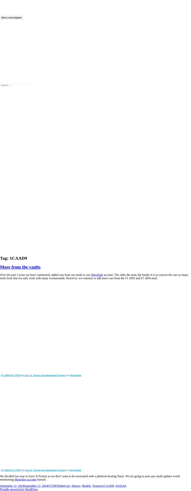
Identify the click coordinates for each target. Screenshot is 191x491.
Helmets (12, 167)
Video (11, 221)
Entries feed (14, 243)
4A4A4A (120, 485)
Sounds (11, 200)
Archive (12, 65)
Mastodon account (25, 479)
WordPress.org (16, 250)
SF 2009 (12, 194)
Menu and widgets (11, 17)
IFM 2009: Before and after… (47, 111)
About (11, 62)
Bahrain (12, 140)
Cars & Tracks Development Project (44, 375)
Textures (12, 207)
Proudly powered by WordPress (19, 489)
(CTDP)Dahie (15, 104)
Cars (10, 150)
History (11, 170)
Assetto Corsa (15, 137)
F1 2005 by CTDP (11, 375)
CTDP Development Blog (15, 4)
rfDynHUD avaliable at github (44, 101)
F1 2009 (12, 164)
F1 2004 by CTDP (11, 470)
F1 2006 (12, 160)
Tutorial (12, 214)
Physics (12, 180)
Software (12, 197)
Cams (10, 147)
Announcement (16, 130)
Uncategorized (16, 217)
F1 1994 (12, 157)
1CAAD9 (108, 485)
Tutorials (12, 69)
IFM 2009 (13, 174)
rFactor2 (12, 184)
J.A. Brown (14, 101)
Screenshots (14, 190)
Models (11, 177)
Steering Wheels (17, 204)
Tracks (11, 211)
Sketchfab (97, 274)
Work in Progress (17, 224)
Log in (11, 240)
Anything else (15, 133)
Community (14, 154)
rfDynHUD (14, 187)
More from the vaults (20, 266)
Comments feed (16, 246)
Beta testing (14, 143)
